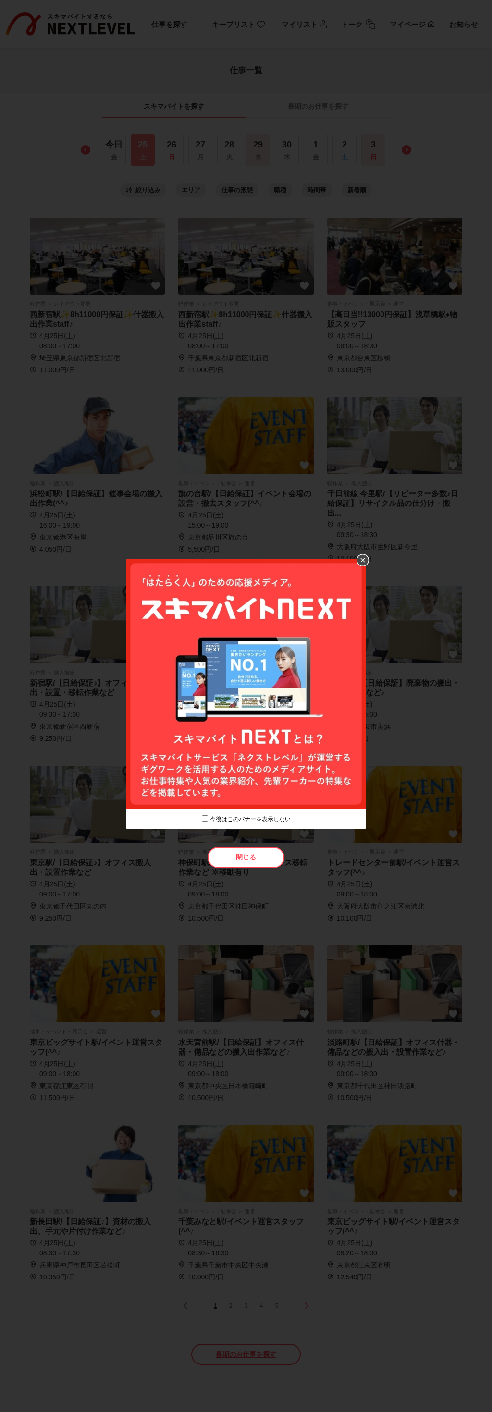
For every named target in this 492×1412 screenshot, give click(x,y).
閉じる (246, 857)
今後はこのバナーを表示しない (250, 819)
